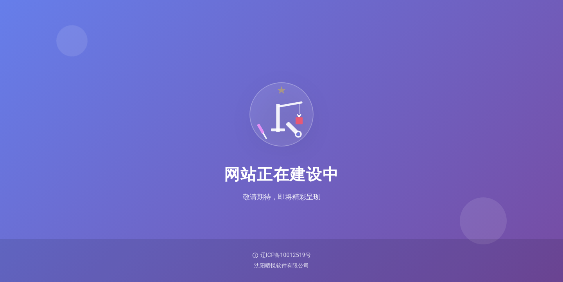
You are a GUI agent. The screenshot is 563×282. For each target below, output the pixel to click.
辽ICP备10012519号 (281, 255)
